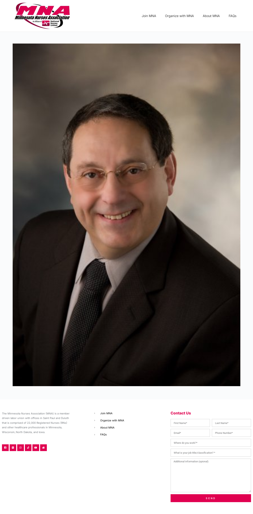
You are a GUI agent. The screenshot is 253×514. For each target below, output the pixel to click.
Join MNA (149, 16)
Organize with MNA (179, 16)
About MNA (211, 16)
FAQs (232, 16)
